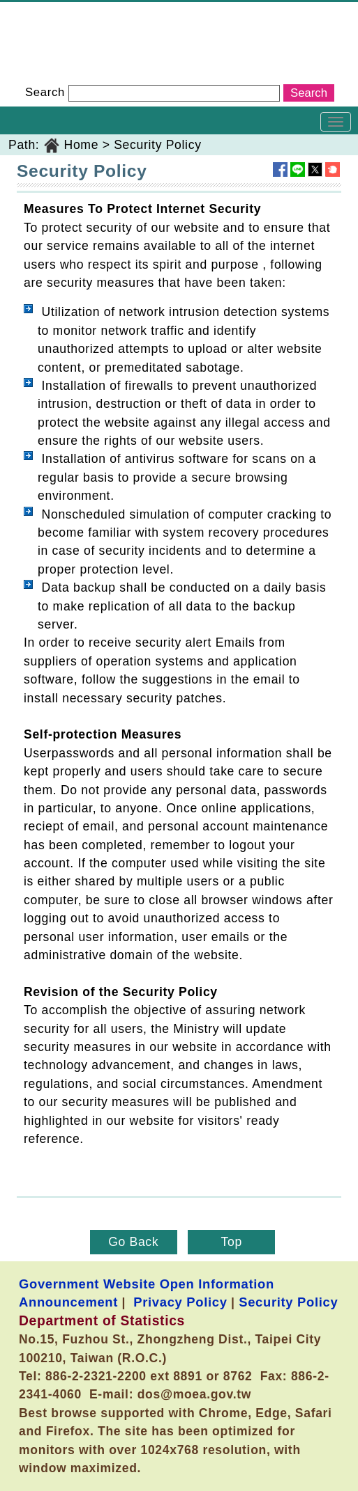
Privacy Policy (180, 1302)
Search (45, 92)
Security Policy (157, 145)
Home (81, 145)
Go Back (133, 1242)
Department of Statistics (71, 11)
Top (231, 1242)
